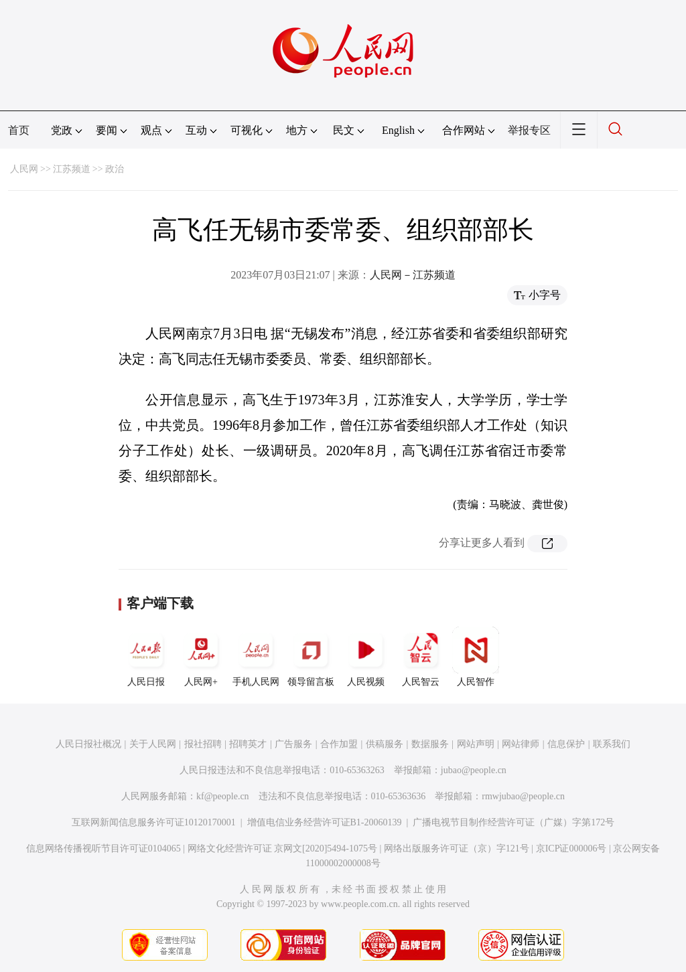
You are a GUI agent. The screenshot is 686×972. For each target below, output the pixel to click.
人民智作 (475, 657)
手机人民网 (255, 657)
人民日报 (146, 657)
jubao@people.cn (473, 770)
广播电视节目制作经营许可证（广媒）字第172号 (513, 822)
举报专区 (529, 130)
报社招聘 (203, 744)
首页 (18, 130)
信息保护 (566, 744)
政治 (114, 169)
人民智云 (420, 657)
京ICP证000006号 (571, 848)
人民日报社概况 (88, 744)
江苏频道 (71, 169)
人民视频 (365, 657)
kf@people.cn (222, 796)
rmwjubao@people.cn (523, 796)
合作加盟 (339, 744)
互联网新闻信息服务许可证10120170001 (154, 822)
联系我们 (611, 744)
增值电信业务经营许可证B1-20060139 (324, 822)
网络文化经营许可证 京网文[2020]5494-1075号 (283, 848)
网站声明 (475, 744)
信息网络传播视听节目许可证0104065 (103, 848)
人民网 (24, 169)
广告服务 (293, 744)
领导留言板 (310, 657)
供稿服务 (384, 744)
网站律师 (520, 744)
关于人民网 (152, 744)
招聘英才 (248, 744)
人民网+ (201, 657)
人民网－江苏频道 (413, 274)
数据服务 (430, 744)
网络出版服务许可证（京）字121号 (456, 848)
